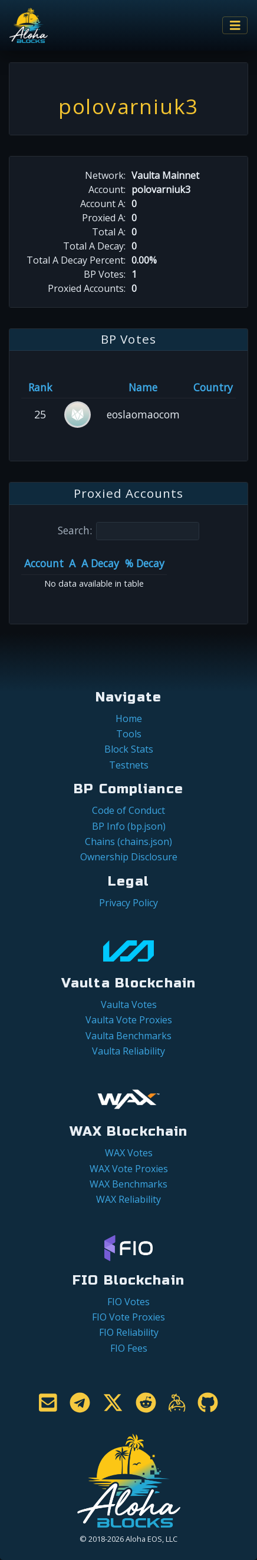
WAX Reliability (128, 1199)
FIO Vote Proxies (128, 1316)
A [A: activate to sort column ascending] (72, 563)
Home (129, 718)
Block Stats (128, 749)
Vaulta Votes (129, 1004)
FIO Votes (128, 1301)
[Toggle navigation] (235, 25)
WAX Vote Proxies (129, 1168)
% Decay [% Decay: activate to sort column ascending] (144, 563)
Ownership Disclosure (128, 856)
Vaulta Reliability (128, 1051)
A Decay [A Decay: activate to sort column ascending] (100, 563)
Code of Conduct (128, 810)
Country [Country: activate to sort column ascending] (213, 387)
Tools (128, 733)
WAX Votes (129, 1152)
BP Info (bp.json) (129, 826)
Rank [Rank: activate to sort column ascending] (40, 387)
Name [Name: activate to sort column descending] (142, 387)
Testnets (129, 765)
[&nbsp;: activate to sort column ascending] (78, 387)
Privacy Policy (128, 902)
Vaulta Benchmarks (128, 1035)
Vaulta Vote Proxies (128, 1019)
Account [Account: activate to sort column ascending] (44, 563)
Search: (128, 531)
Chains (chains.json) (128, 841)
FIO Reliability (129, 1332)
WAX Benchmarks (128, 1184)
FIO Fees (128, 1348)
